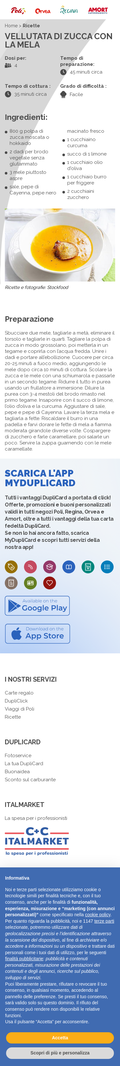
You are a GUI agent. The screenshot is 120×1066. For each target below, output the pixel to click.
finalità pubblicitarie (24, 958)
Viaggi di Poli (19, 709)
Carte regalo (19, 693)
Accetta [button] (60, 1037)
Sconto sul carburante (30, 780)
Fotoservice (18, 755)
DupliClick (16, 701)
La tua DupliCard (24, 763)
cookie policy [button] (97, 914)
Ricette (13, 717)
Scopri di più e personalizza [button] (59, 1052)
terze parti (104, 921)
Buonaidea (17, 772)
